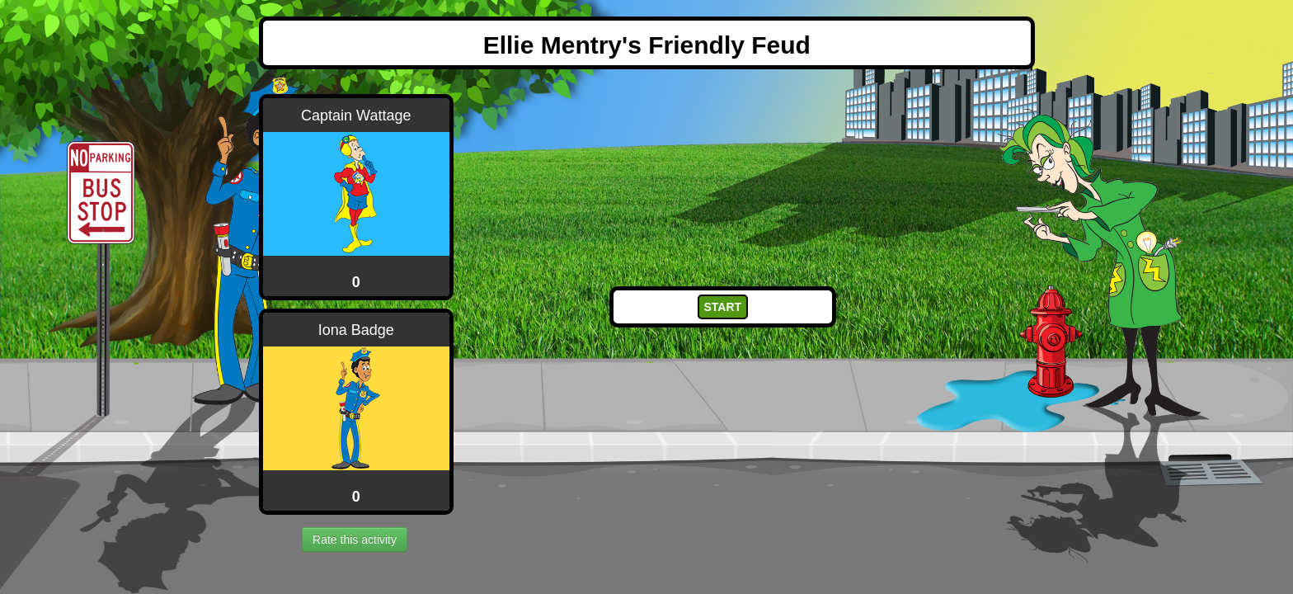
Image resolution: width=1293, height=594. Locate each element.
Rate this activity (355, 539)
